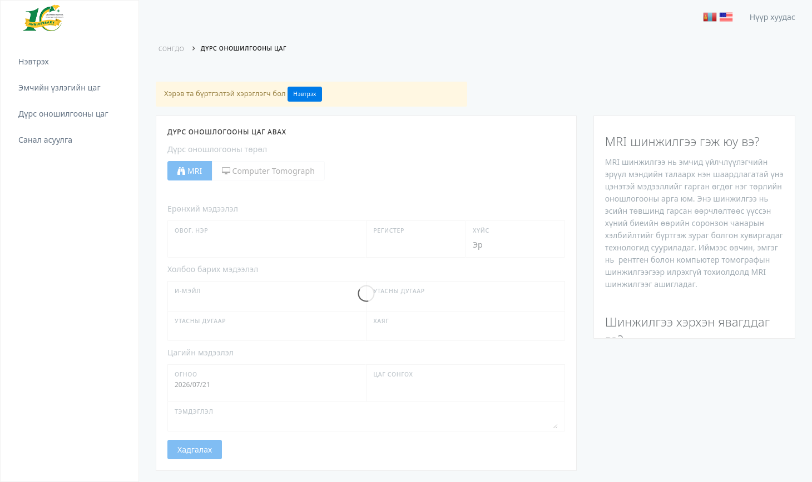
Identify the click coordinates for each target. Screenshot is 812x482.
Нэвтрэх (304, 94)
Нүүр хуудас (772, 17)
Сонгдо (171, 49)
